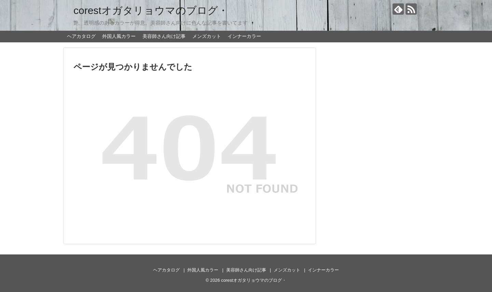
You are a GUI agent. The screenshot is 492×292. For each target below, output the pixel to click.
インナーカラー (244, 36)
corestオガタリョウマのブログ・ (150, 10)
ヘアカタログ (81, 36)
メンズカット (206, 36)
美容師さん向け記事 (164, 36)
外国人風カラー (119, 36)
